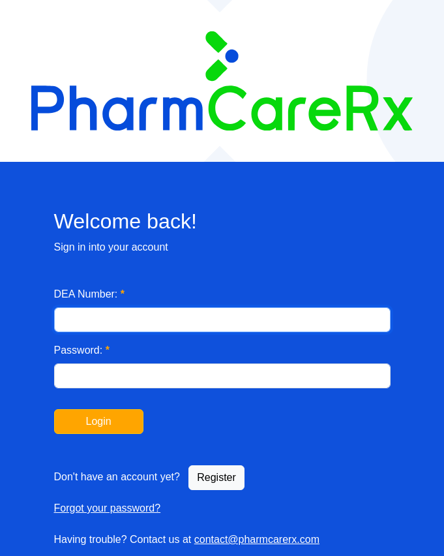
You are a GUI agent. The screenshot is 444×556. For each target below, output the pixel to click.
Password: (82, 350)
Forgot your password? (107, 508)
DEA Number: (89, 294)
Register (216, 477)
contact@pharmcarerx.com (256, 539)
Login (98, 421)
